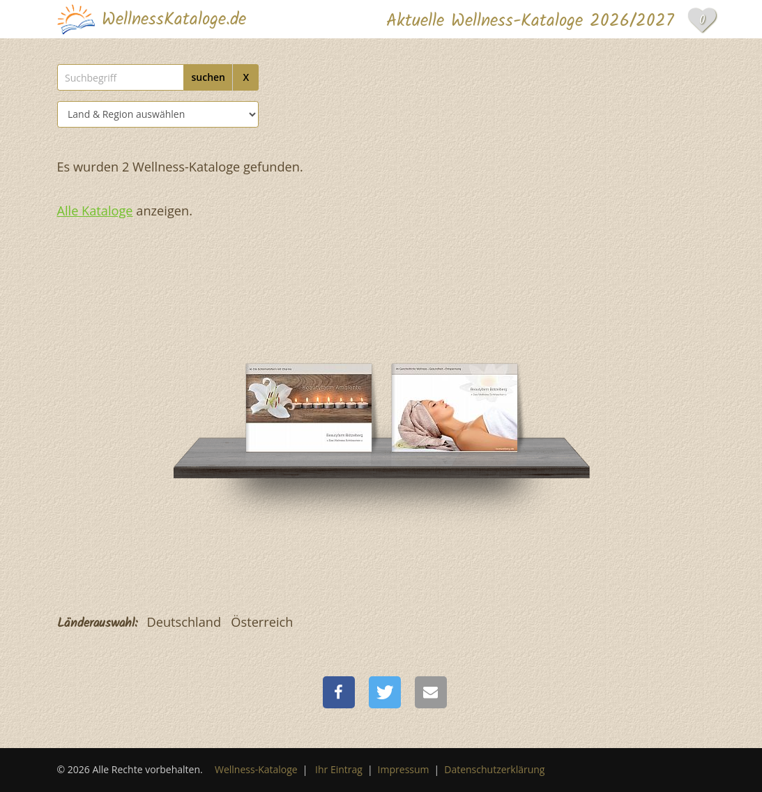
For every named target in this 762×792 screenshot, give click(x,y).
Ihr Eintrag (339, 769)
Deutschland (184, 622)
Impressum (403, 769)
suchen (208, 77)
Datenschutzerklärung (494, 769)
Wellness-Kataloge (256, 769)
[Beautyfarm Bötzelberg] (309, 367)
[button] (339, 692)
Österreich (262, 622)
